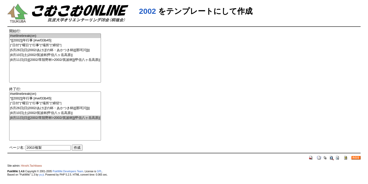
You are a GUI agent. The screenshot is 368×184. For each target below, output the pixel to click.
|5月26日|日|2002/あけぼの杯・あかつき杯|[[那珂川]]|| (55, 50)
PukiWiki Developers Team (68, 171)
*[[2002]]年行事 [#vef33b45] (55, 40)
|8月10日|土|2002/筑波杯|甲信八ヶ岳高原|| (55, 55)
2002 (147, 11)
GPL (99, 171)
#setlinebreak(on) (55, 36)
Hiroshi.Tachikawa (31, 165)
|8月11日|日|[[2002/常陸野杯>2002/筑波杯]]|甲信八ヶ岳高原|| (55, 59)
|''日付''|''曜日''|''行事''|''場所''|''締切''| (55, 45)
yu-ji (41, 174)
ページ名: (17, 147)
